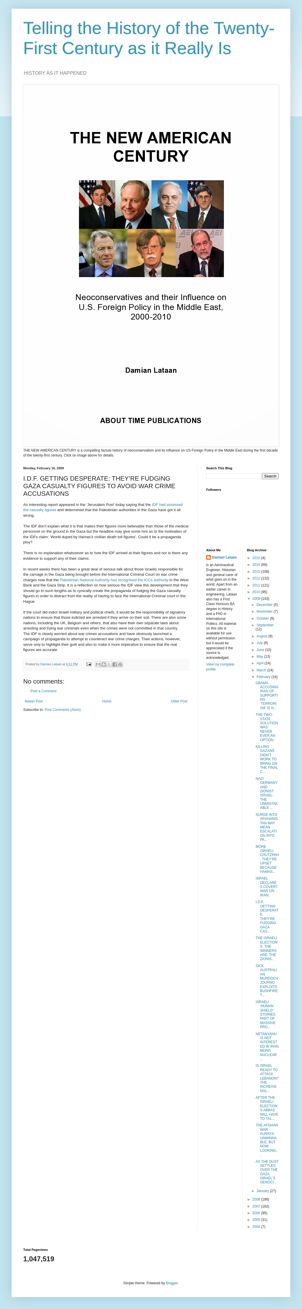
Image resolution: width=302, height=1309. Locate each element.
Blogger (172, 1283)
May (260, 656)
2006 (256, 1213)
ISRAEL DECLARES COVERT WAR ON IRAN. (267, 886)
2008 (256, 1199)
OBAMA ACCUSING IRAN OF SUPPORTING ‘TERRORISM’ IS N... (267, 695)
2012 (256, 578)
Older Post (179, 701)
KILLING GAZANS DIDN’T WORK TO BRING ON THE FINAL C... (267, 759)
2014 (256, 565)
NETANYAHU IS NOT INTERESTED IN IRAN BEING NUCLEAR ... (267, 1046)
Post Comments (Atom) (62, 710)
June (260, 650)
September (265, 625)
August (262, 636)
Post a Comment (43, 691)
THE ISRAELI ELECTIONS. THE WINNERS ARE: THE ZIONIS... (266, 948)
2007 (256, 1206)
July (260, 643)
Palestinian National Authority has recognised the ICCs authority (114, 580)
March (261, 670)
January (263, 1191)
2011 (256, 585)
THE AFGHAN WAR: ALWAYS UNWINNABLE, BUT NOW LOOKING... (267, 1140)
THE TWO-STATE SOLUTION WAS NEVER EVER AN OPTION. (267, 727)
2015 (256, 558)
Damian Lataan (224, 557)
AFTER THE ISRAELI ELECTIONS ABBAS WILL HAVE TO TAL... (267, 1108)
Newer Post (34, 701)
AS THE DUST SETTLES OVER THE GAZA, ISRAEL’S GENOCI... (267, 1172)
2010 (256, 592)
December (265, 605)
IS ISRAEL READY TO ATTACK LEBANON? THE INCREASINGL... (267, 1078)
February (263, 677)
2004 (256, 1227)
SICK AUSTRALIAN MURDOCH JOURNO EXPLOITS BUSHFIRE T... (267, 980)
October (263, 618)
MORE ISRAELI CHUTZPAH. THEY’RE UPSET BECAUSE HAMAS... (267, 859)
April (260, 663)
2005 (256, 1220)
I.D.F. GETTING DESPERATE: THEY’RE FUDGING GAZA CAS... (267, 916)
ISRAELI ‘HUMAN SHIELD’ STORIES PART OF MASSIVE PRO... (265, 1014)
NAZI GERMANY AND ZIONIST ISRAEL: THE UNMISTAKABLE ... (267, 793)
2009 (256, 599)
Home (107, 701)
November (265, 611)
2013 (256, 572)
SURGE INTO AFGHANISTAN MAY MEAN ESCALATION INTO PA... (267, 827)
